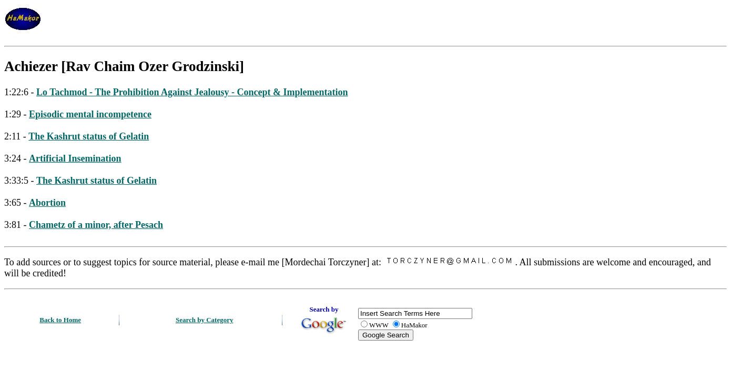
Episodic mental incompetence (90, 114)
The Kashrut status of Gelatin (88, 136)
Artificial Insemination (75, 158)
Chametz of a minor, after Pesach (96, 225)
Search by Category (204, 320)
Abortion (47, 202)
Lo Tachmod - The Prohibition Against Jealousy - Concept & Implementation (192, 92)
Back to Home (60, 320)
